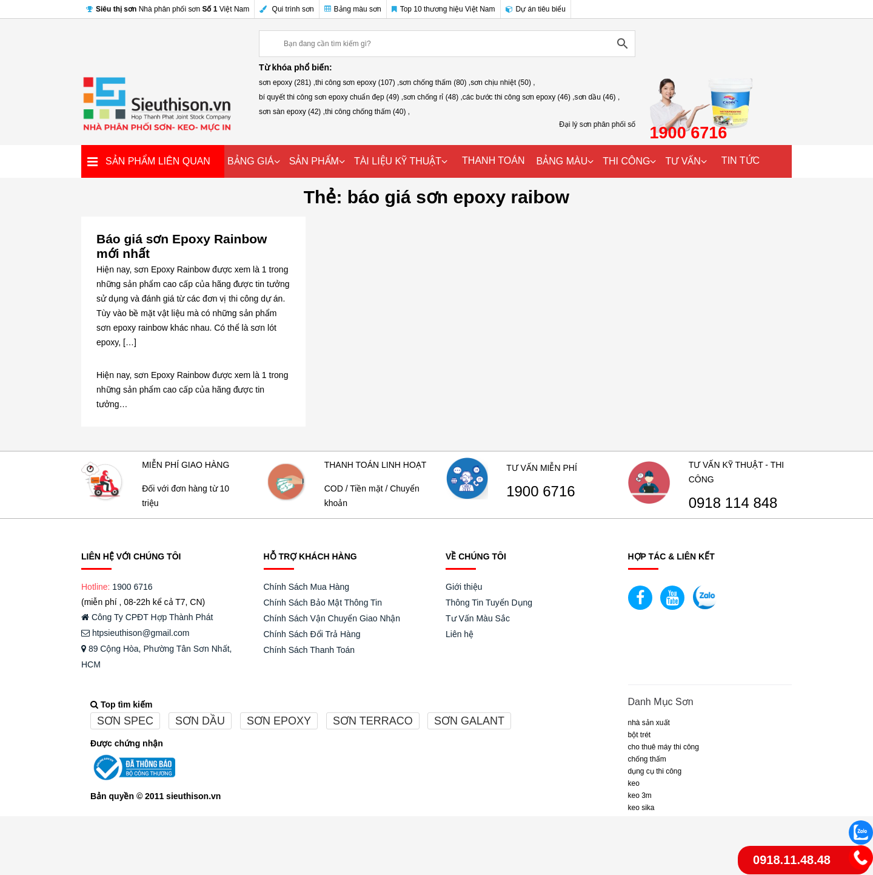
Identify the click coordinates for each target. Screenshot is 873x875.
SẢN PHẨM (314, 161)
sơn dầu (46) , (597, 97)
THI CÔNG (626, 161)
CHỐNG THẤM (647, 759)
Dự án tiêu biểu (536, 9)
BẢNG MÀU (562, 161)
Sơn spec (125, 721)
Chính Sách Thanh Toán (309, 650)
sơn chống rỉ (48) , (433, 97)
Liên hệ (459, 634)
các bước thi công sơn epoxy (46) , (519, 97)
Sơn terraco (373, 721)
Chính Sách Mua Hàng (307, 587)
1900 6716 (540, 491)
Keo (634, 783)
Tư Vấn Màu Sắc (478, 618)
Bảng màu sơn (352, 9)
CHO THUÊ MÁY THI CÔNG (663, 747)
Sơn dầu (200, 721)
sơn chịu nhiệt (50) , (502, 82)
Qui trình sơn (286, 9)
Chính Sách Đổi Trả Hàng (312, 634)
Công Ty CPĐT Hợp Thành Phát (147, 617)
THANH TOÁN (493, 160)
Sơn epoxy (279, 721)
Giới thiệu (464, 587)
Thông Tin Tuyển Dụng (489, 602)
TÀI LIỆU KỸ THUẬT (397, 161)
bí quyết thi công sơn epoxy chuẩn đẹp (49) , (331, 97)
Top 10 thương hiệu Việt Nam (443, 9)
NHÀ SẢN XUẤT (649, 722)
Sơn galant (469, 721)
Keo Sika (641, 807)
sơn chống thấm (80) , (434, 82)
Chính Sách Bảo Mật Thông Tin (323, 602)
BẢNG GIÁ (250, 161)
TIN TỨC (740, 160)
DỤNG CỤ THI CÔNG (655, 771)
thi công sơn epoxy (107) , (357, 82)
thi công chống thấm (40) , (367, 111)
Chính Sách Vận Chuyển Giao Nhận (332, 618)
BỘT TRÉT (639, 735)
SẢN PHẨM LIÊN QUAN (157, 161)
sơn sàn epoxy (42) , (292, 111)
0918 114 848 (733, 503)
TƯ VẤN (682, 161)
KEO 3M (640, 795)
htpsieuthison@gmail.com (135, 633)
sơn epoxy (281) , (287, 82)
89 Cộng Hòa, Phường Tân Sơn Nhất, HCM (156, 656)
